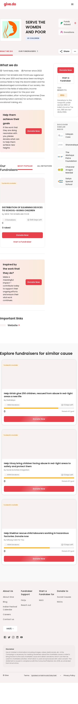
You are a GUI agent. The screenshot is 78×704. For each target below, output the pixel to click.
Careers (7, 614)
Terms (26, 675)
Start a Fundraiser (22, 241)
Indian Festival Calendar (10, 608)
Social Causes (64, 597)
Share (64, 51)
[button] (33, 38)
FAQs (23, 600)
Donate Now (34, 131)
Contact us (8, 619)
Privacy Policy (69, 675)
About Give (8, 597)
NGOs (60, 601)
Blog (5, 601)
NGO (41, 600)
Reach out (26, 605)
